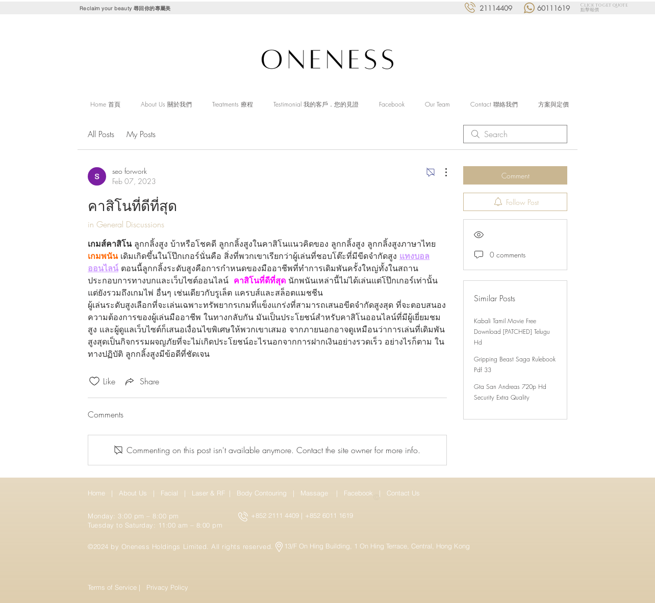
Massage (316, 493)
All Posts (101, 134)
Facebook (359, 493)
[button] (232, 104)
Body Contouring (263, 493)
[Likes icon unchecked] (94, 381)
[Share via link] (141, 381)
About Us (133, 493)
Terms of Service (112, 587)
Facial (171, 493)
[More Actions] (441, 172)
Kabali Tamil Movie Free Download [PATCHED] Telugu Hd (512, 332)
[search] (515, 134)
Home (98, 493)
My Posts (141, 134)
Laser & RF (208, 493)
